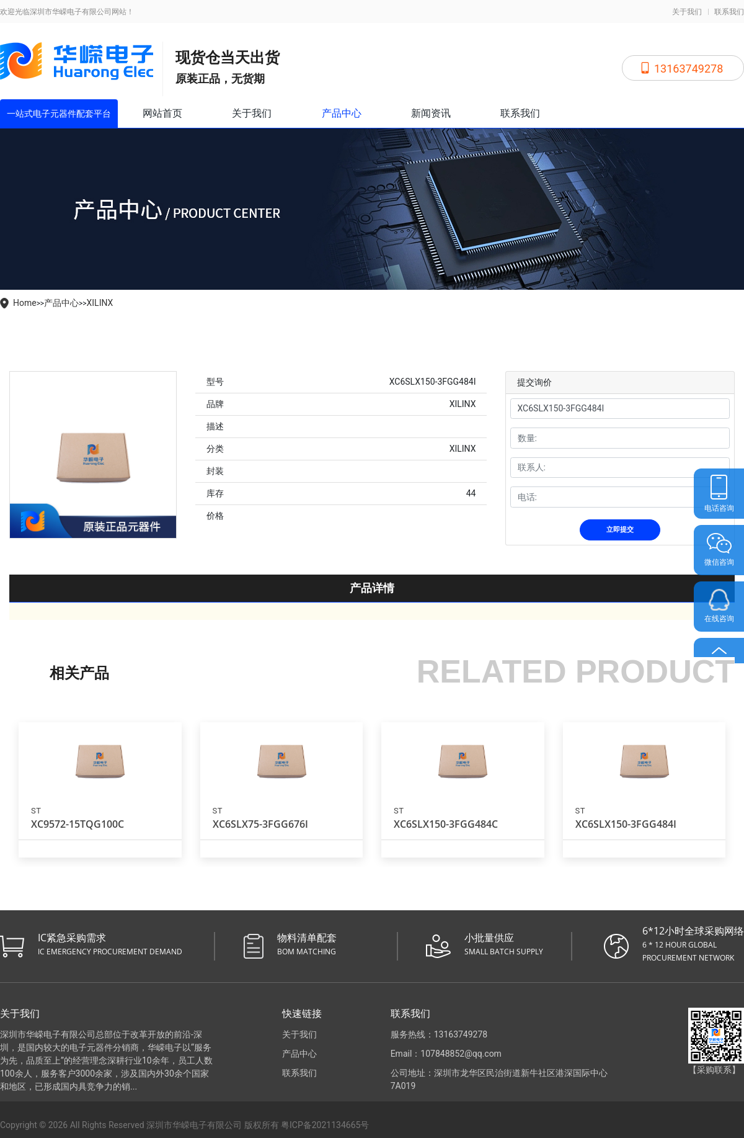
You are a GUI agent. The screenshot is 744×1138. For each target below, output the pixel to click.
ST (36, 807)
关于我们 (687, 11)
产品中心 (341, 113)
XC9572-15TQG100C (77, 821)
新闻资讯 (431, 113)
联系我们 (729, 11)
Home (25, 303)
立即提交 (620, 526)
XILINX (100, 303)
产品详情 (372, 584)
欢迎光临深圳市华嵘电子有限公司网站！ (67, 11)
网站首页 (162, 113)
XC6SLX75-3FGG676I (260, 821)
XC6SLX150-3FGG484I (625, 821)
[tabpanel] (93, 455)
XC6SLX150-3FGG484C (446, 821)
